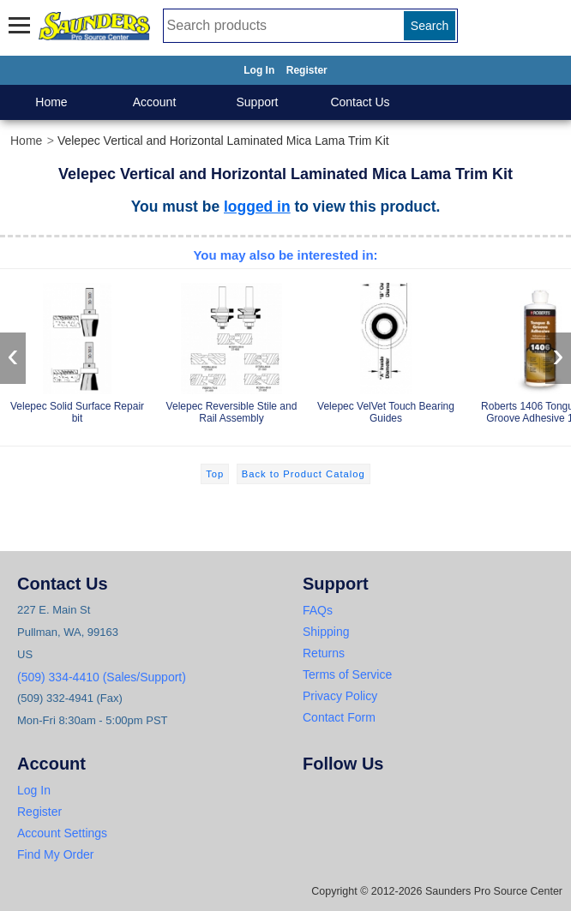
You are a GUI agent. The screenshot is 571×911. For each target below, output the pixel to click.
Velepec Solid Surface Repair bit (77, 350)
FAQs (318, 610)
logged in (257, 206)
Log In (258, 70)
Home (51, 102)
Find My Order (55, 854)
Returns (324, 653)
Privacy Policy (340, 696)
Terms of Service (347, 674)
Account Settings (62, 833)
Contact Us (359, 102)
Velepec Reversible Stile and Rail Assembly (231, 350)
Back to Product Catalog (303, 474)
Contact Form (339, 717)
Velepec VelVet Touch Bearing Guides (385, 350)
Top (215, 474)
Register (307, 70)
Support (257, 102)
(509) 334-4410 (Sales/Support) (101, 677)
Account (155, 102)
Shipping (326, 631)
